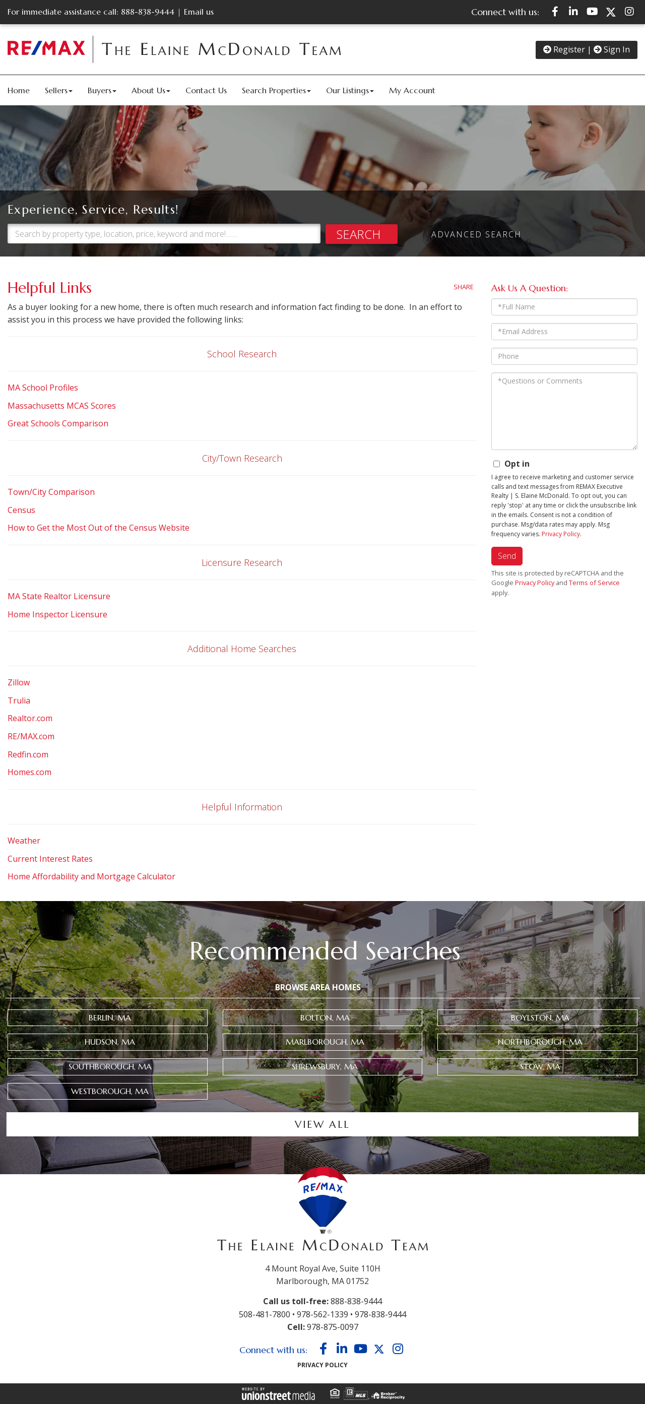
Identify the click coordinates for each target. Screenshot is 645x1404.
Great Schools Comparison (58, 423)
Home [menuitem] (19, 90)
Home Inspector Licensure (57, 614)
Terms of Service (594, 582)
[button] (51, 234)
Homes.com (29, 772)
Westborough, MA (110, 1091)
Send (507, 555)
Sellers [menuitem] (59, 90)
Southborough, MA (110, 1066)
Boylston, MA (540, 1017)
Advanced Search (476, 215)
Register (564, 49)
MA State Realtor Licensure (59, 596)
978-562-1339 (322, 1314)
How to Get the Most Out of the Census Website (98, 527)
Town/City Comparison (51, 491)
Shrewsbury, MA (325, 1066)
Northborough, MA (540, 1042)
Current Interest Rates (50, 858)
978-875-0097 (332, 1326)
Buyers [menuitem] (102, 90)
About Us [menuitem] (151, 90)
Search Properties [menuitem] (276, 90)
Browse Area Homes (318, 987)
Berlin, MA (110, 1017)
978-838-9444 (380, 1314)
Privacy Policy (561, 534)
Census (21, 510)
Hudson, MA (110, 1042)
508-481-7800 (264, 1314)
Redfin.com (28, 754)
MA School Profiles (43, 387)
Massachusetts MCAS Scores (63, 405)
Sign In (612, 49)
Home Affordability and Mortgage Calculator (91, 876)
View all (322, 1124)
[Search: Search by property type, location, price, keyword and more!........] (164, 214)
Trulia (19, 700)
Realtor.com (30, 718)
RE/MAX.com (31, 736)
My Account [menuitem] (412, 90)
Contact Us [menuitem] (206, 90)
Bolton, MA (325, 1017)
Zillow (19, 682)
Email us (199, 12)
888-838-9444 (147, 12)
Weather (24, 840)
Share (464, 286)
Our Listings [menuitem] (350, 90)
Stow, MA (540, 1066)
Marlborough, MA (325, 1042)
